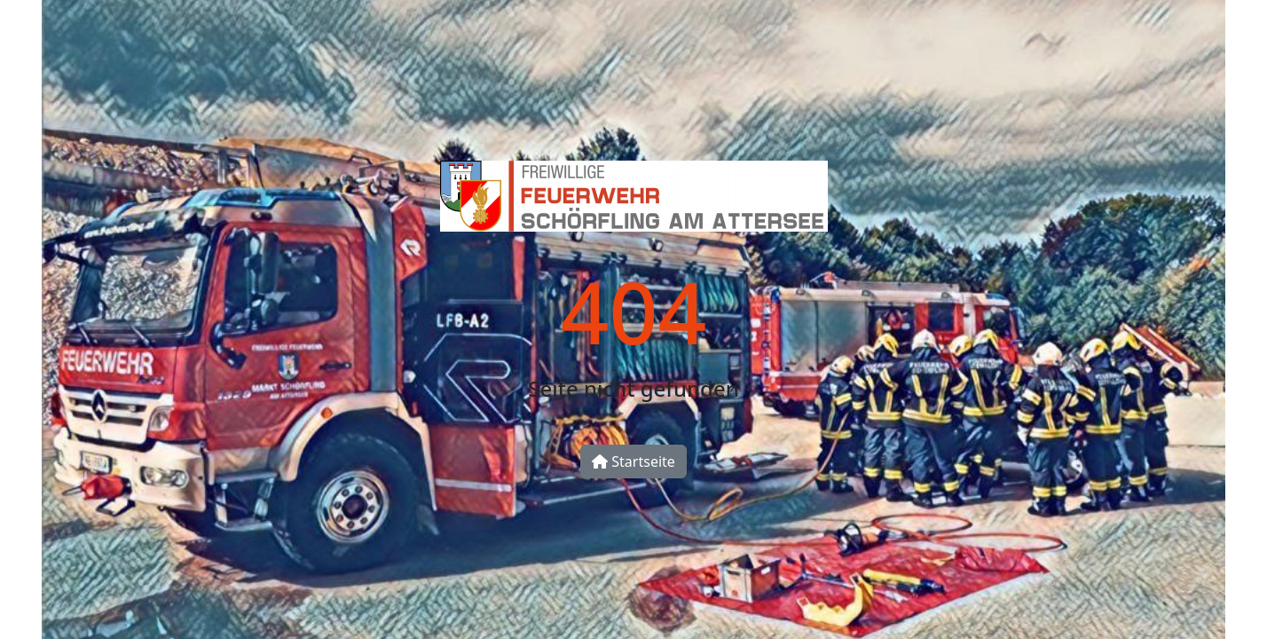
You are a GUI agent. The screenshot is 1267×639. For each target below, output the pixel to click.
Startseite (633, 461)
